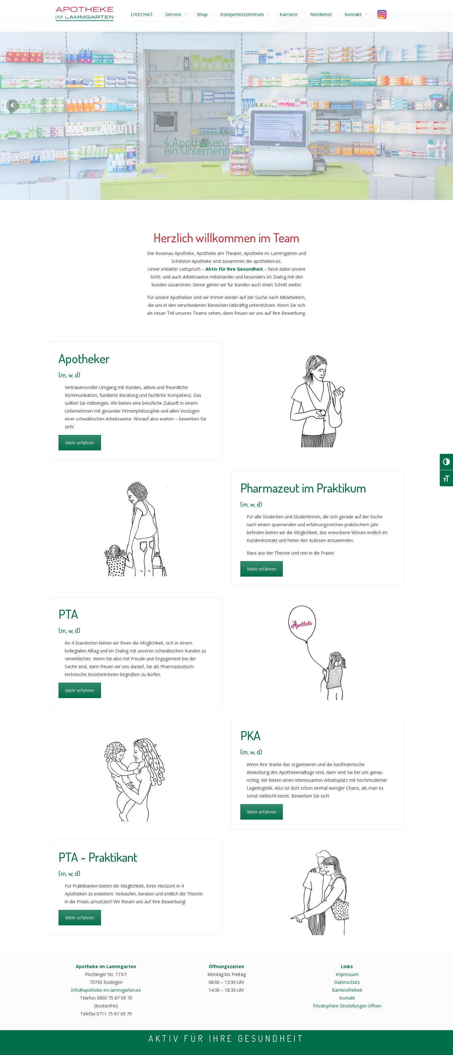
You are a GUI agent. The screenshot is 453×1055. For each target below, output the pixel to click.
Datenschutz (347, 982)
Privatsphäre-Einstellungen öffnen (347, 1006)
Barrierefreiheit (347, 990)
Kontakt (347, 998)
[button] (141, 14)
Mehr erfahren (79, 443)
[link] (186, 14)
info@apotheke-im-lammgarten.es (106, 990)
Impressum (347, 974)
